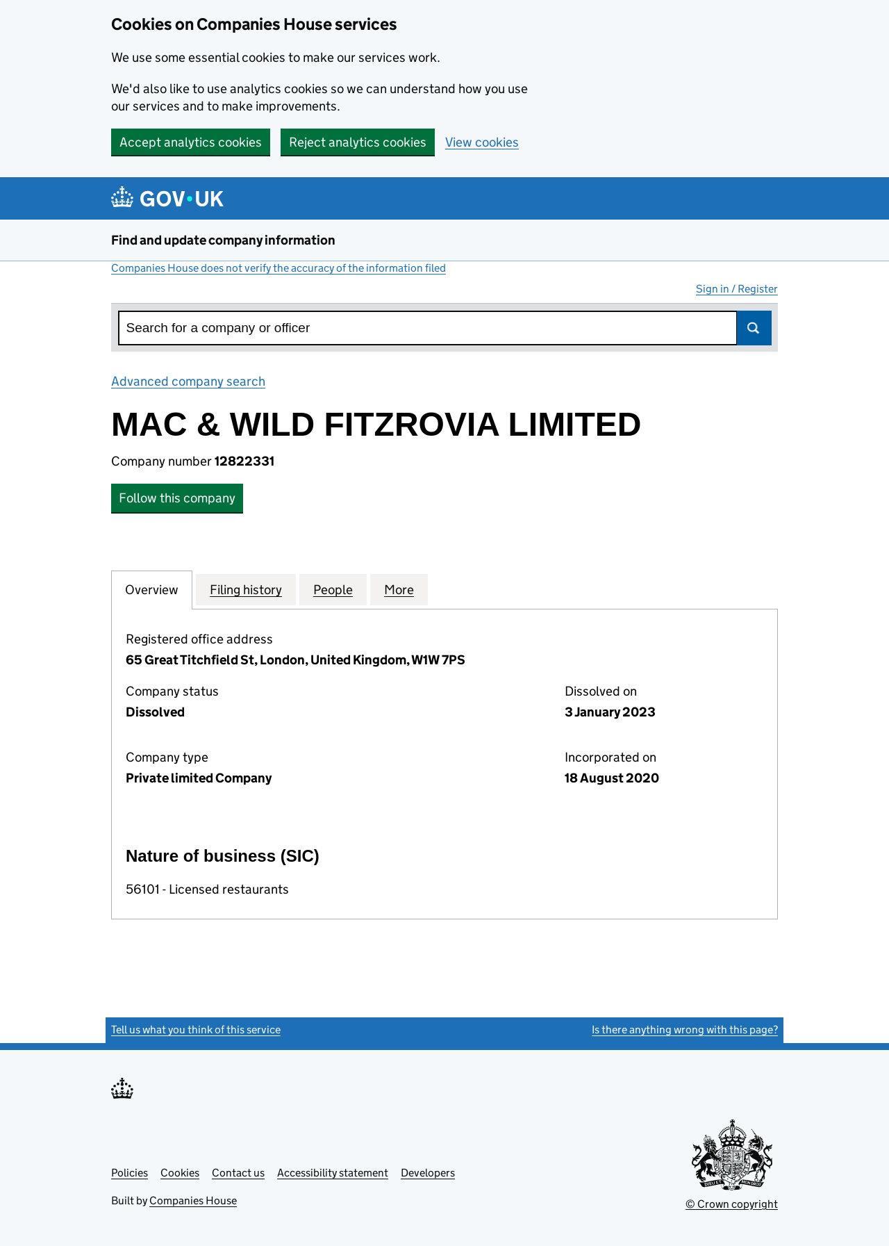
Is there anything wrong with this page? (685, 1029)
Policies (129, 1172)
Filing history (246, 589)
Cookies (179, 1172)
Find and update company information (223, 240)
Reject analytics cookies (357, 142)
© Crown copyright (732, 1204)
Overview (151, 589)
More (399, 589)
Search (754, 328)
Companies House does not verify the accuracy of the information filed (278, 267)
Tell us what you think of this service (196, 1029)
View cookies (482, 142)
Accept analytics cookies (190, 142)
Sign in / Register (737, 288)
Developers (428, 1172)
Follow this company (177, 498)
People (333, 589)
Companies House (193, 1200)
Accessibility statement (332, 1172)
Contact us (238, 1172)
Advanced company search (188, 381)
